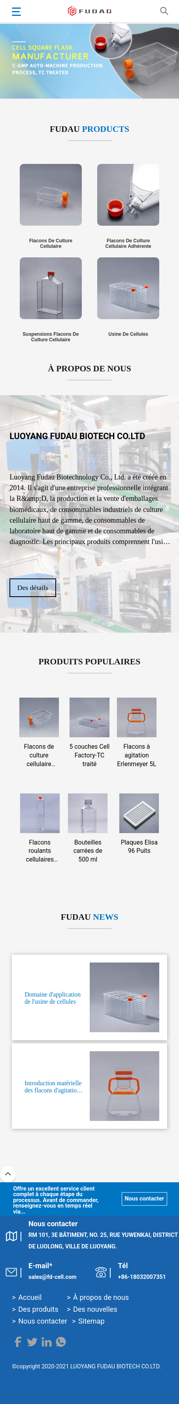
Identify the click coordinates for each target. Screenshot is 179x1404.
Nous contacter (143, 1198)
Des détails (33, 588)
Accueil (29, 1297)
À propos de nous (101, 1297)
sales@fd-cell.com (52, 1277)
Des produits (38, 1309)
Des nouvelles (95, 1309)
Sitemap (91, 1321)
